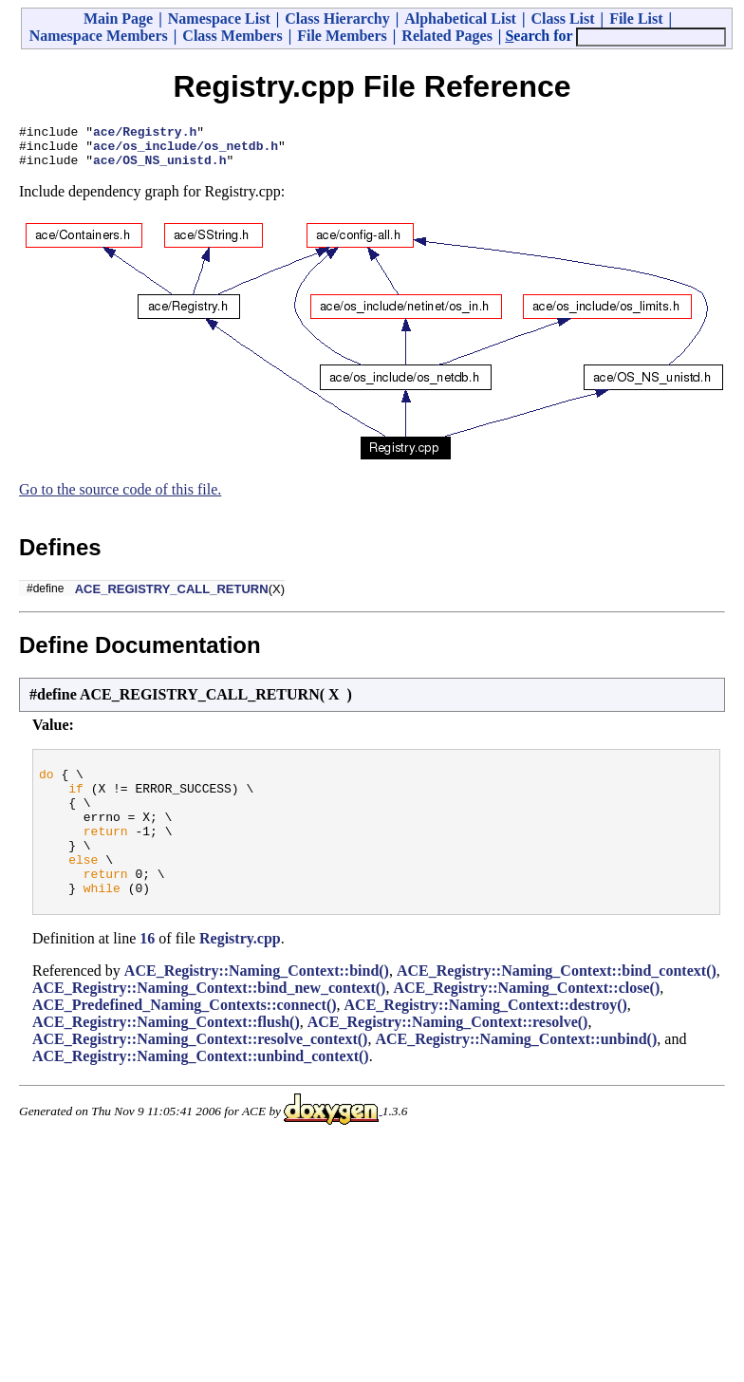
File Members (342, 36)
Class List (562, 18)
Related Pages (447, 36)
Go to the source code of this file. (120, 498)
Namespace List (219, 18)
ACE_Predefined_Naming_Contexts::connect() (184, 1039)
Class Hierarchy (337, 18)
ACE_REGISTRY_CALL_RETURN (172, 597)
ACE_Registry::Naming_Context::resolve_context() (199, 1073)
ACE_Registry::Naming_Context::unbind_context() (200, 1090)
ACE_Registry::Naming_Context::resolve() (447, 1056)
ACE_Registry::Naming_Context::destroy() (485, 1039)
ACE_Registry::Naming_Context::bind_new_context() (208, 1022)
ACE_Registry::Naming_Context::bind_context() (556, 1005)
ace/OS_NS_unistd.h (159, 168)
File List (635, 18)
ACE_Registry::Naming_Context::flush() (166, 1056)
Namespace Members (98, 36)
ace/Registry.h (144, 133)
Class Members (232, 36)
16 (147, 972)
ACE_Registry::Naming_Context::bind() (256, 1005)
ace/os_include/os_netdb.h (185, 150)
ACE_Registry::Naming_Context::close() (526, 1022)
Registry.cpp (240, 972)
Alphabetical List (460, 18)
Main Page (118, 18)
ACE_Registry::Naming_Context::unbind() (516, 1073)
